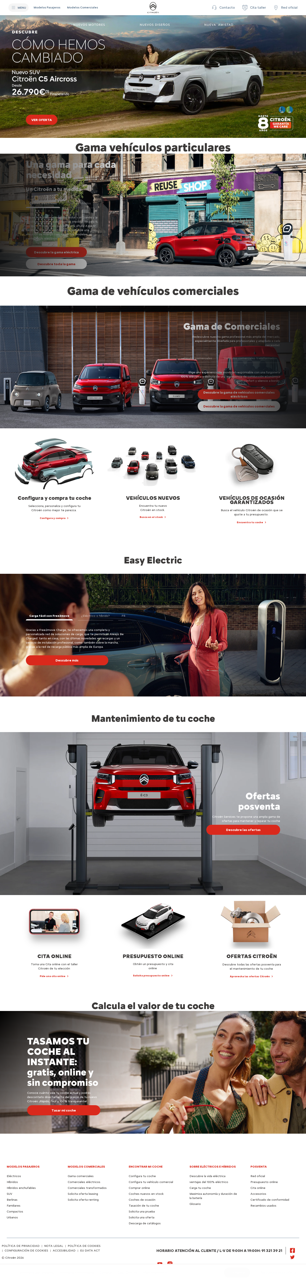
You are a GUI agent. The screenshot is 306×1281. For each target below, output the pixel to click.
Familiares (13, 1205)
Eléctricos (14, 1176)
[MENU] (18, 7)
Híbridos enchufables (21, 1188)
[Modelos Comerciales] (82, 7)
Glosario (195, 1204)
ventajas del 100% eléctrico (208, 1182)
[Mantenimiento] (155, 1272)
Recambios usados (263, 1205)
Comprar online (139, 1188)
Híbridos (12, 1182)
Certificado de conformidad (269, 1200)
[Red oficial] (285, 7)
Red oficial (257, 1176)
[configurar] (237, 1273)
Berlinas (12, 1200)
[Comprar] (105, 1272)
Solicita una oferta (141, 1217)
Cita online (257, 1188)
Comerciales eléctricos (84, 1182)
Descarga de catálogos (145, 1223)
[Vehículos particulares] (36, 1272)
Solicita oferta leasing (83, 1194)
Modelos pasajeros (23, 1166)
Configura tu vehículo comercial (151, 1182)
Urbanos (12, 1217)
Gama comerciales (81, 1176)
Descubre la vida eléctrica (207, 1176)
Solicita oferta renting (83, 1200)
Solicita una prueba (142, 1211)
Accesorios (258, 1194)
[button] (223, 7)
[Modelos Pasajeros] (47, 7)
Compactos (15, 1211)
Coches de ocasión (142, 1200)
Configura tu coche (142, 1176)
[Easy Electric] (127, 1272)
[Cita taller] (254, 7)
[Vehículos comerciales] (76, 1272)
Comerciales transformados (87, 1188)
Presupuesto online (264, 1182)
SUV (9, 1194)
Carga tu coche (200, 1188)
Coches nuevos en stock (146, 1194)
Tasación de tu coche (144, 1205)
